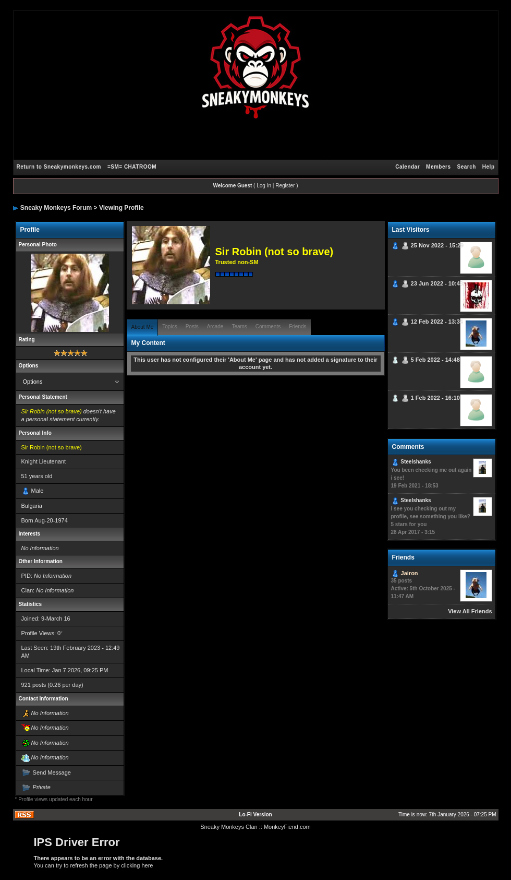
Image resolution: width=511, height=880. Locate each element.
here (147, 865)
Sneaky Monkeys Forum (56, 207)
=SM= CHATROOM (131, 167)
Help (488, 167)
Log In (264, 185)
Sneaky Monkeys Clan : (230, 827)
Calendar (407, 167)
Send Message (52, 772)
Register (285, 185)
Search (466, 167)
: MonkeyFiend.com (286, 827)
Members (438, 167)
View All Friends (470, 611)
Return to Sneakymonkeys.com (59, 167)
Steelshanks (415, 462)
